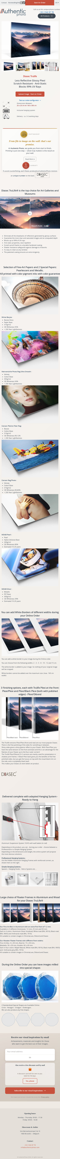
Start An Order (39, 3)
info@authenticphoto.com (30, 1147)
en (57, 3)
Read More (29, 159)
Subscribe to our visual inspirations (30, 1091)
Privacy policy (45, 1097)
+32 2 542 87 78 (30, 1145)
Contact (4, 3)
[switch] (30, 1081)
